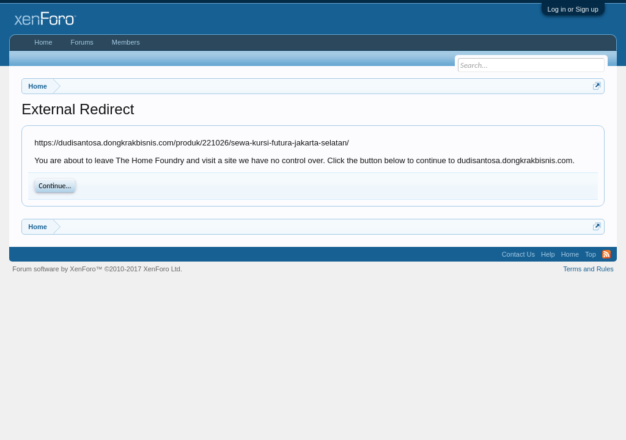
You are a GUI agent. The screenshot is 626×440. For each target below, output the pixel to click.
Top (590, 254)
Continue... (55, 186)
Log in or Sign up (573, 9)
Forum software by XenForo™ (97, 269)
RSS (606, 254)
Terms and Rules (588, 269)
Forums (82, 42)
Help (548, 254)
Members (126, 42)
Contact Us (518, 254)
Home (43, 42)
